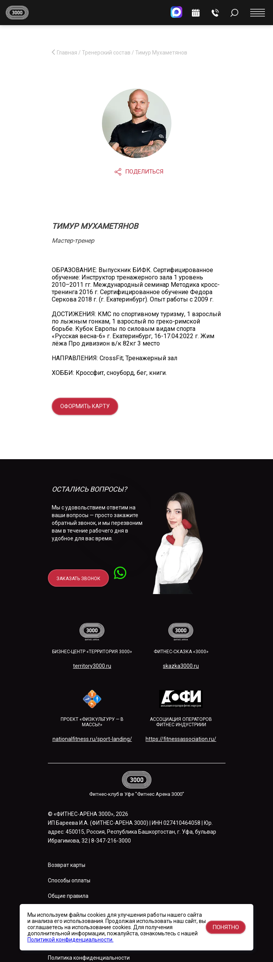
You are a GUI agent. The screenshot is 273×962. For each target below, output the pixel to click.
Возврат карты (66, 865)
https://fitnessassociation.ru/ (181, 739)
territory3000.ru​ (92, 666)
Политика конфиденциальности (89, 958)
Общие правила (68, 896)
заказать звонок (78, 578)
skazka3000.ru (181, 666)
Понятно (225, 927)
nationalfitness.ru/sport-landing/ (92, 739)
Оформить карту (85, 406)
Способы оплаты (69, 880)
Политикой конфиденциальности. (70, 939)
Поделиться (138, 171)
